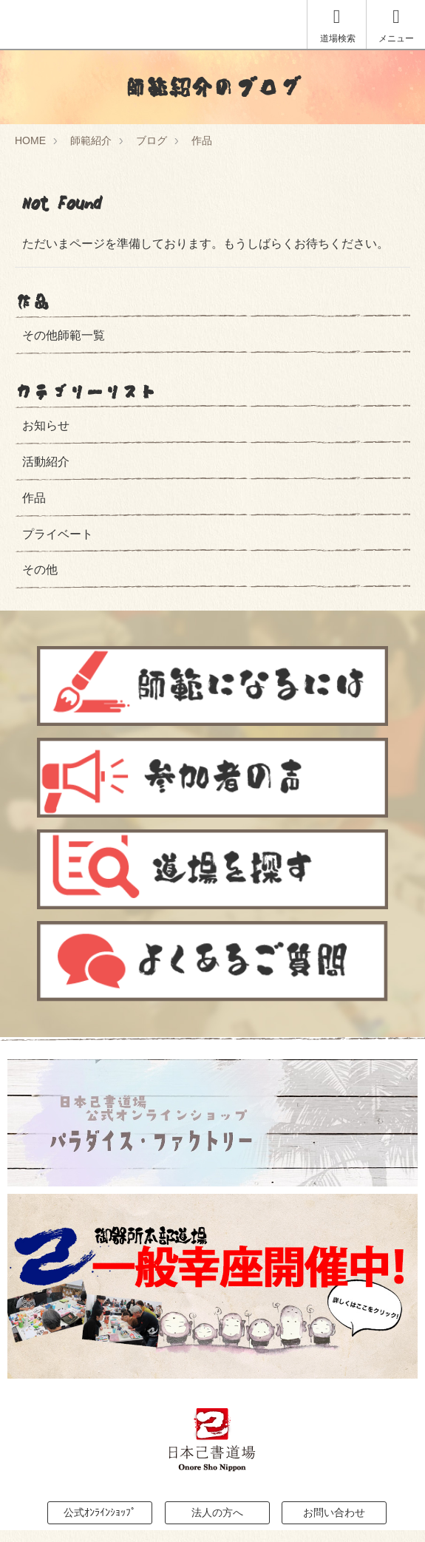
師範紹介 (91, 140)
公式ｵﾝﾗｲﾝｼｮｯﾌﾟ (100, 1512)
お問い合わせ (334, 1512)
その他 (40, 569)
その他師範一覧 (63, 335)
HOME (30, 140)
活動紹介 (45, 461)
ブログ (151, 140)
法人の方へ (217, 1512)
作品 (201, 140)
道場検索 (338, 25)
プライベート (57, 534)
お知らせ (45, 425)
